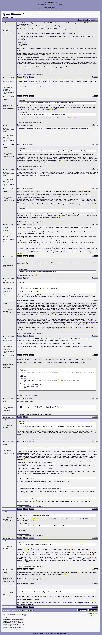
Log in (60, 8)
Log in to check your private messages (48, 8)
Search (49, 7)
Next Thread (94, 615)
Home (45, 7)
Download (42, 633)
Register (54, 7)
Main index (36, 633)
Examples (56, 633)
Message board (63, 633)
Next (12, 17)
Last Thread (87, 615)
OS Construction (16, 14)
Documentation (49, 633)
